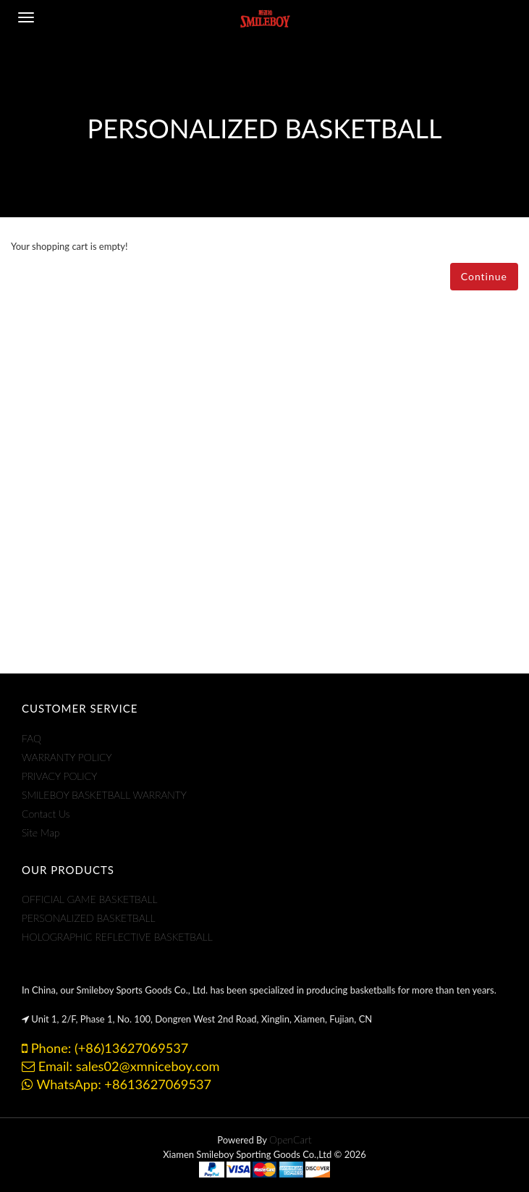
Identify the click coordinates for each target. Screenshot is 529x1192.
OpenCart (290, 1139)
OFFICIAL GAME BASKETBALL (90, 899)
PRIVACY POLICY (59, 776)
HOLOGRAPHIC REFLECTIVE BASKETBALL (117, 937)
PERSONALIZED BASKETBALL (89, 918)
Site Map (40, 832)
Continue (484, 276)
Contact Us (46, 813)
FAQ (31, 738)
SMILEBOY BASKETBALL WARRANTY (104, 795)
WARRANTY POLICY (67, 757)
